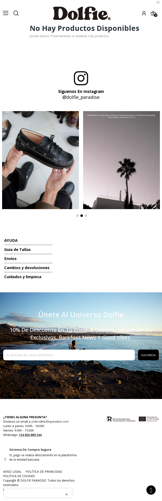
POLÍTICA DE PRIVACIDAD (44, 472)
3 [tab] (86, 215)
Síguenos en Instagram (81, 91)
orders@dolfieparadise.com (50, 421)
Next (152, 164)
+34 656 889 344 (30, 435)
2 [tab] (81, 215)
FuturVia (22, 489)
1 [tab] (77, 215)
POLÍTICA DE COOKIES (19, 476)
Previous (10, 164)
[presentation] (37, 370)
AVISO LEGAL (12, 472)
